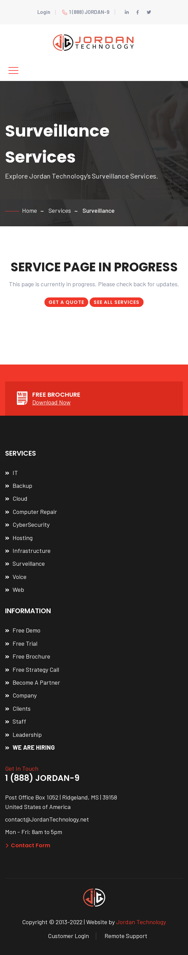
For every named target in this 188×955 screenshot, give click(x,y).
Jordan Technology (141, 922)
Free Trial (25, 643)
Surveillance (29, 563)
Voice (19, 576)
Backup (22, 485)
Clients (22, 708)
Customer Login (68, 935)
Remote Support (126, 935)
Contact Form (27, 845)
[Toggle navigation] (13, 70)
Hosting (23, 537)
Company (25, 695)
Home (29, 210)
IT (15, 472)
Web (18, 589)
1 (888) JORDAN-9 (86, 12)
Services (60, 210)
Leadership (27, 734)
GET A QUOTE (66, 302)
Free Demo (26, 630)
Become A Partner (36, 682)
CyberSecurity (31, 524)
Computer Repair (35, 511)
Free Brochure (31, 656)
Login (43, 12)
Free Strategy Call (36, 669)
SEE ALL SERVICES (116, 302)
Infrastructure (32, 550)
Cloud (20, 498)
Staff (19, 721)
